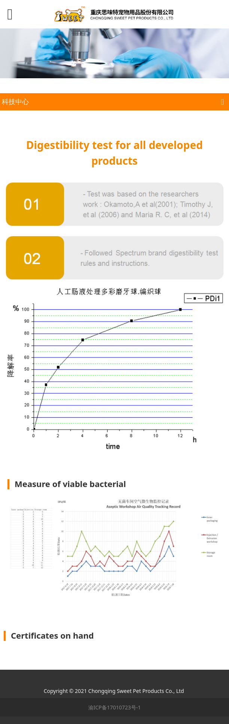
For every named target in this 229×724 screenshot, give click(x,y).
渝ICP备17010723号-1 (114, 707)
